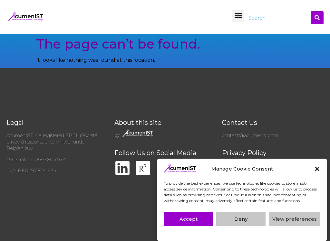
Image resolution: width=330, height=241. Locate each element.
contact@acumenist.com (250, 135)
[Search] (317, 17)
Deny (241, 219)
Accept (189, 219)
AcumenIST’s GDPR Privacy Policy (206, 232)
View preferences (294, 219)
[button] (317, 169)
